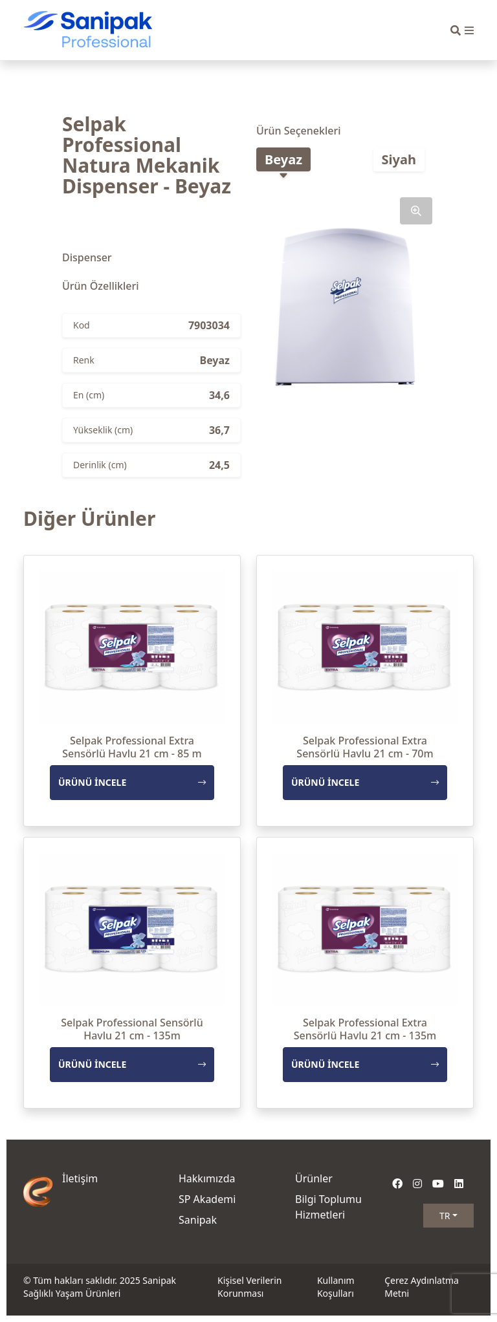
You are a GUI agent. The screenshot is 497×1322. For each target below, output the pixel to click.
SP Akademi (207, 1199)
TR (444, 1215)
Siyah (399, 159)
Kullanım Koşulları (336, 1286)
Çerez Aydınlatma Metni (421, 1286)
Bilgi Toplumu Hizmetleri (328, 1207)
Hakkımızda (207, 1178)
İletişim (80, 1178)
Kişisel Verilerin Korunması (249, 1286)
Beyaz (283, 159)
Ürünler (314, 1178)
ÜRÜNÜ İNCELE (132, 782)
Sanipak (198, 1220)
